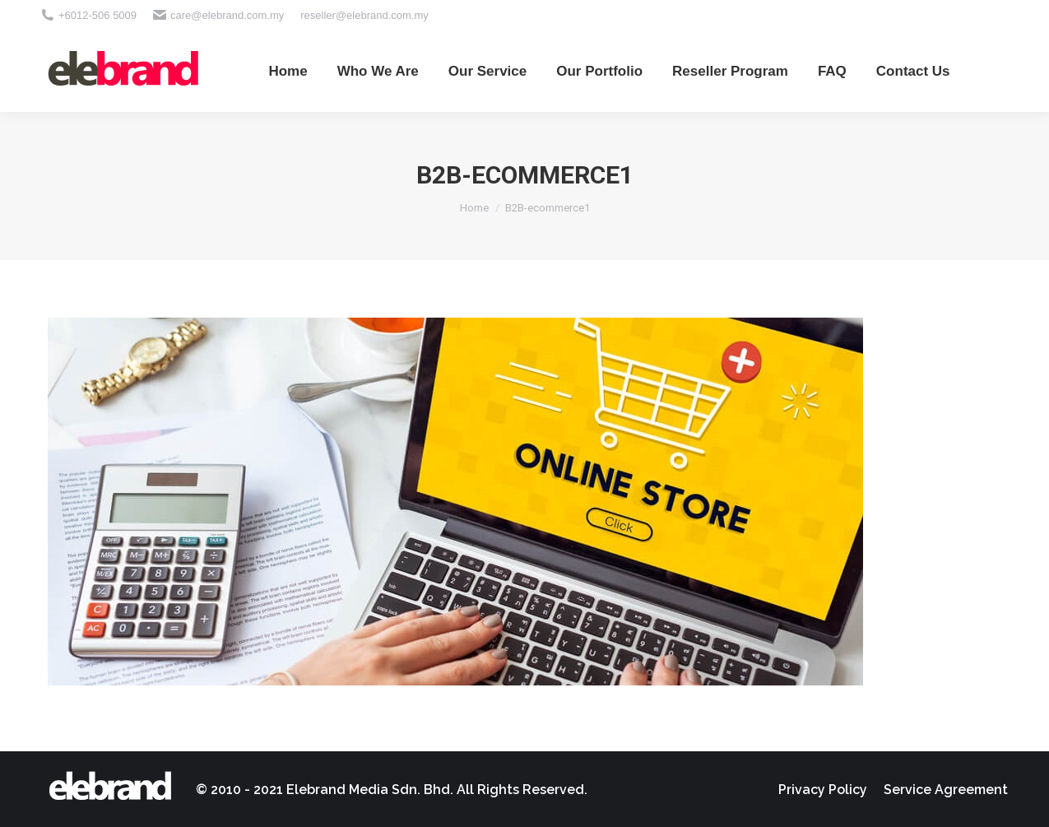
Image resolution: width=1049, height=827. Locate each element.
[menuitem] (287, 70)
